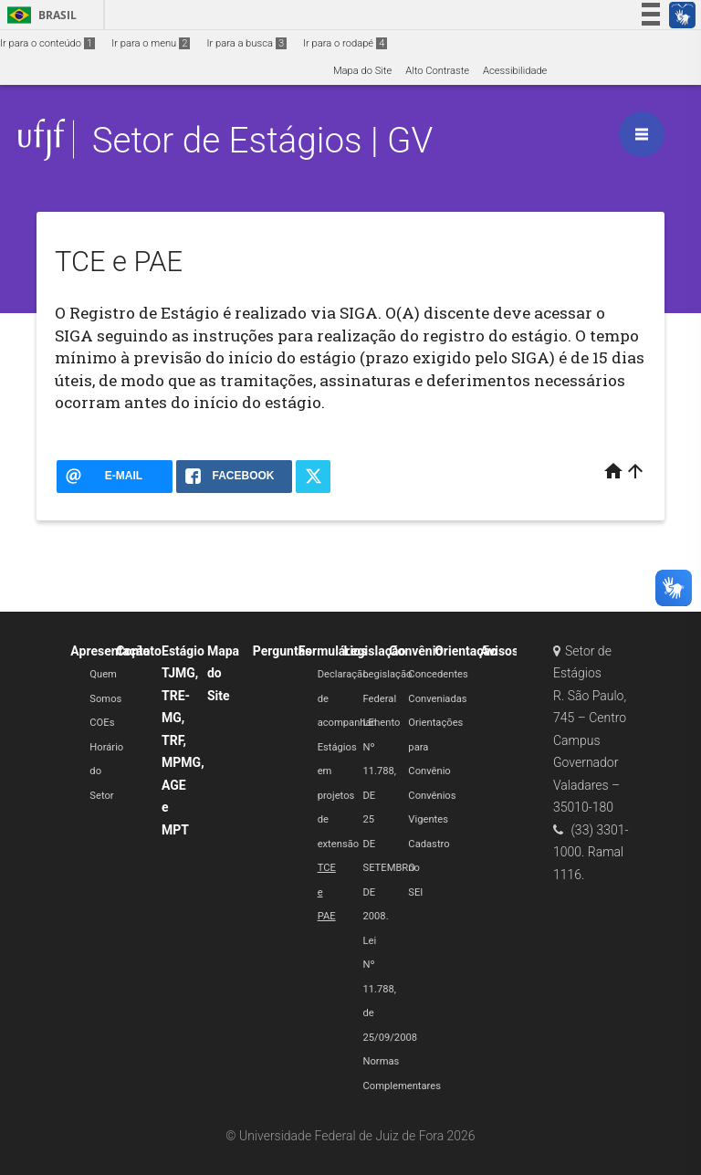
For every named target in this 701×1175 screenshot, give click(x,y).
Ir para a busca (246, 43)
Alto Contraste (437, 71)
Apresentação (110, 651)
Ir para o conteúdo (47, 43)
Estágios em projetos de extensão (339, 795)
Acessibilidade (515, 71)
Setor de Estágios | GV (263, 140)
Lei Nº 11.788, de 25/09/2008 (389, 989)
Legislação (374, 651)
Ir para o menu (150, 43)
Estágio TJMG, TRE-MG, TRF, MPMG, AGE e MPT (183, 740)
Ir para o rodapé (345, 43)
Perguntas (282, 651)
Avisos (499, 651)
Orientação (465, 651)
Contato (139, 651)
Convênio (416, 651)
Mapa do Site (362, 71)
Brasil (38, 15)
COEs (101, 723)
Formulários (333, 651)
